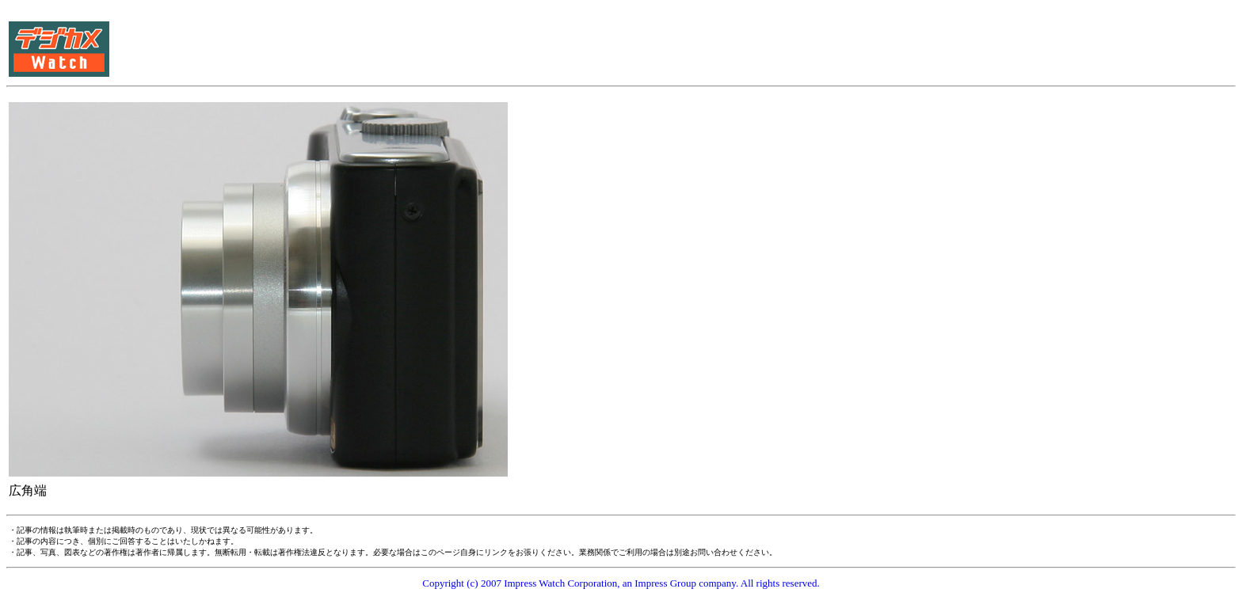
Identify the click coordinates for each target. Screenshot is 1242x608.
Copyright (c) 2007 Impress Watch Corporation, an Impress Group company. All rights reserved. (621, 583)
